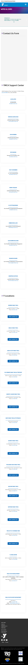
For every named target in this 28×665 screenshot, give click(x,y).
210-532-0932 (14, 355)
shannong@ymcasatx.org (13, 262)
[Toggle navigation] (25, 4)
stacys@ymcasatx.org (13, 174)
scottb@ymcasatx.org (13, 209)
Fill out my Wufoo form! (14, 58)
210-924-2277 (14, 580)
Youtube (6, 640)
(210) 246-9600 (5, 92)
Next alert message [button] (26, 20)
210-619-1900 (14, 445)
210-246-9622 (14, 376)
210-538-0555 (14, 398)
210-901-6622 (14, 422)
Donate (6, 642)
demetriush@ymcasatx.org (13, 280)
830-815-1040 (14, 309)
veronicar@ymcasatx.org (13, 121)
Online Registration (4, 631)
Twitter (4, 640)
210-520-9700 (14, 535)
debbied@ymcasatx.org (13, 227)
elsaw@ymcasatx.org (13, 245)
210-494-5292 (14, 469)
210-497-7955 (14, 601)
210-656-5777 (14, 490)
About (3, 642)
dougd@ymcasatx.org (13, 138)
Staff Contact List (13, 316)
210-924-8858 (14, 559)
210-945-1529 (14, 332)
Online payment (3, 632)
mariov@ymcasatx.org (13, 192)
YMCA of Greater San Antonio (8, 1)
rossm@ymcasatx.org (13, 156)
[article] (14, 20)
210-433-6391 (14, 511)
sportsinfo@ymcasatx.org (14, 603)
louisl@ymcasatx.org (13, 103)
